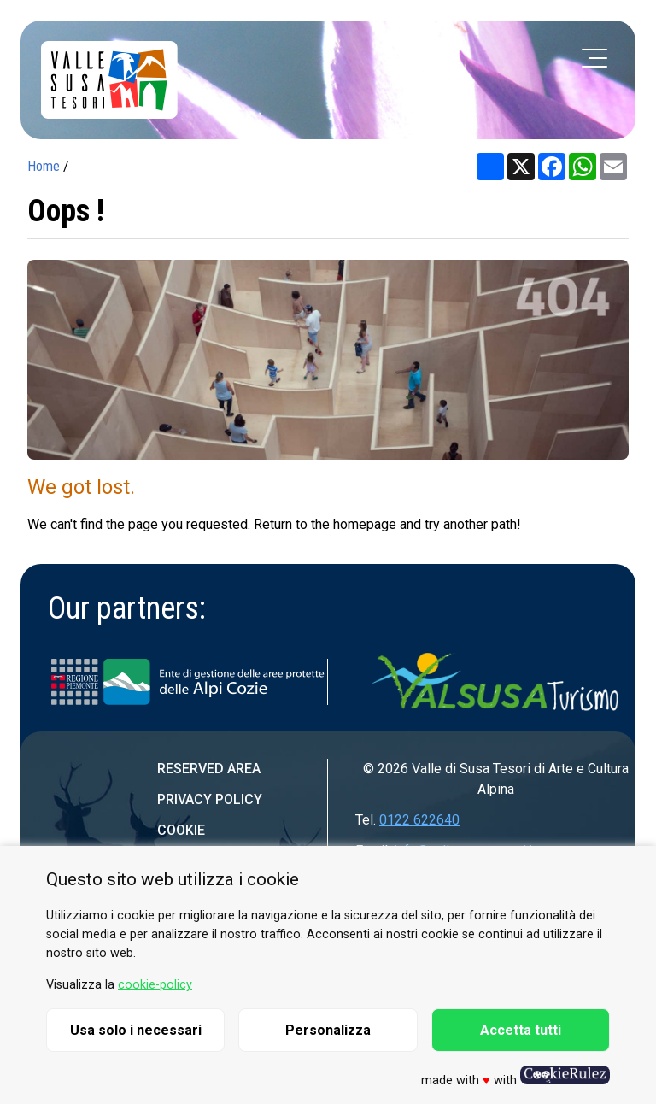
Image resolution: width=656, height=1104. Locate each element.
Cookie (181, 830)
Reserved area (209, 768)
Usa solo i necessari (136, 1030)
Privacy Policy (209, 799)
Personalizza (328, 1030)
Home (43, 166)
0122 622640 (419, 820)
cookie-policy (155, 985)
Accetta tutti (520, 1030)
